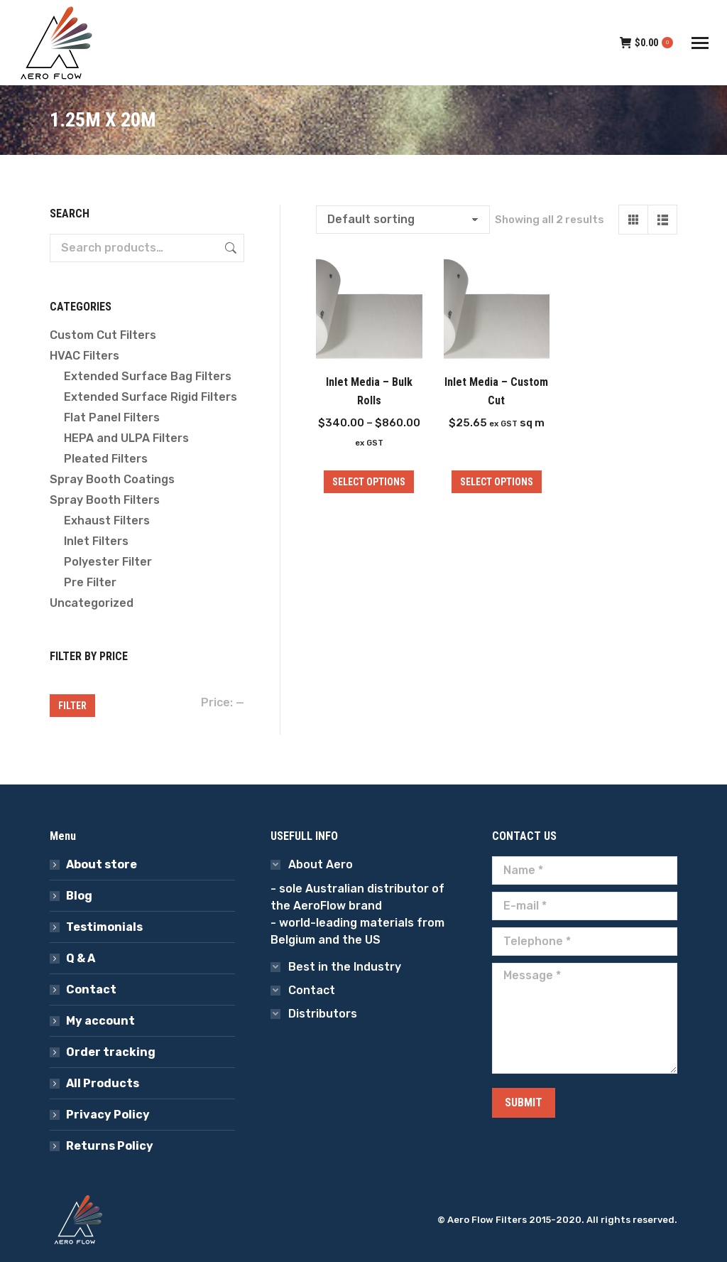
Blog (79, 895)
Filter (72, 705)
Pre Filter (90, 582)
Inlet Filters (96, 541)
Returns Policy (109, 1146)
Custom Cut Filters (103, 335)
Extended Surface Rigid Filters (150, 397)
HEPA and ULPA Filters (126, 438)
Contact (91, 989)
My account (100, 1021)
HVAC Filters (84, 355)
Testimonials (104, 927)
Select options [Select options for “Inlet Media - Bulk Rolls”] (368, 481)
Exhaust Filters (107, 520)
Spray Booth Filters (105, 500)
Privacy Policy (108, 1114)
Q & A (80, 958)
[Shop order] (403, 219)
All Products (102, 1083)
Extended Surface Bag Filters (147, 376)
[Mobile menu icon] (700, 43)
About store (101, 864)
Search (229, 248)
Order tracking (110, 1052)
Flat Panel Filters (112, 417)
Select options (496, 481)
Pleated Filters (106, 458)
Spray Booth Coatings (112, 479)
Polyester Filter (108, 561)
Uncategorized (91, 603)
